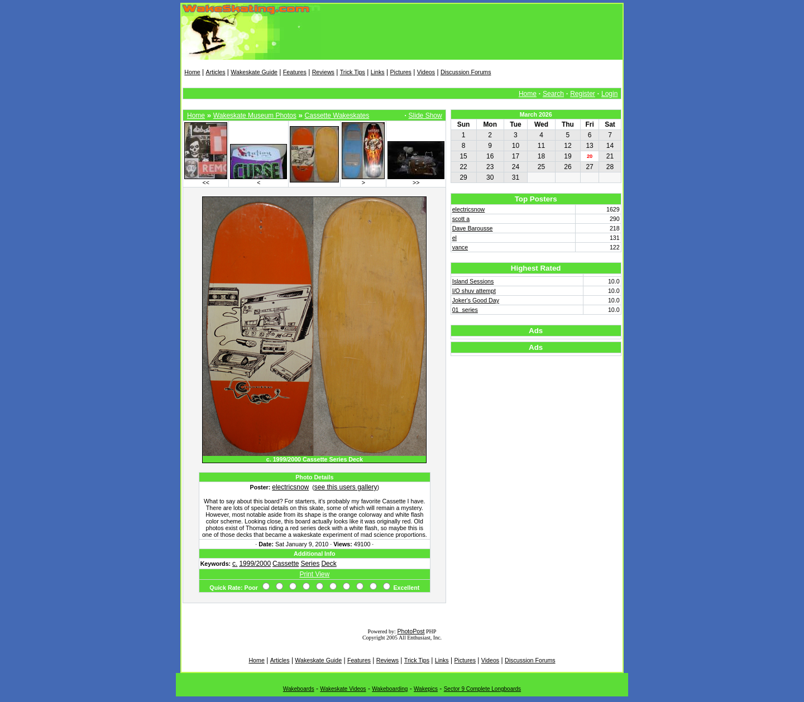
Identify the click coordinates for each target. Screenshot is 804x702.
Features (295, 72)
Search (553, 94)
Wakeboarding (390, 689)
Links (378, 72)
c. (234, 564)
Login (609, 94)
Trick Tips (352, 72)
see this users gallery (345, 487)
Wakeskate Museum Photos (254, 115)
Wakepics (426, 689)
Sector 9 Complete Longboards (482, 689)
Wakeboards (298, 689)
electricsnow (290, 487)
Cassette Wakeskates (337, 115)
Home (192, 72)
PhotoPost (410, 631)
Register (582, 94)
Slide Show (425, 115)
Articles (216, 72)
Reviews (323, 72)
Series (309, 564)
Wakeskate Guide (254, 72)
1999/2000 (255, 564)
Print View (314, 574)
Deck (328, 564)
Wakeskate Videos (343, 689)
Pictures (400, 72)
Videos (426, 72)
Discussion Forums (466, 72)
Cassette (285, 564)
